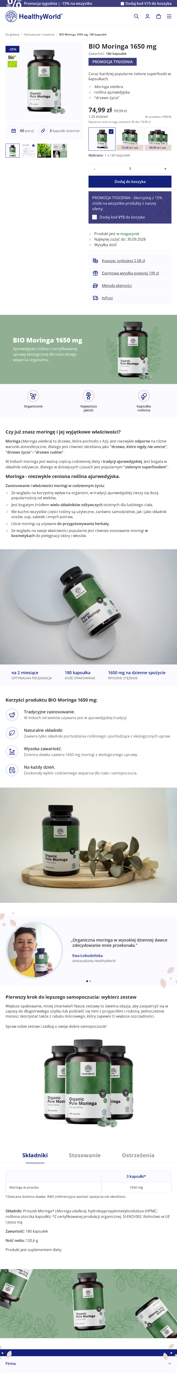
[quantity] (130, 168)
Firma (11, 1363)
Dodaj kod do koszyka (148, 3)
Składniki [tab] (35, 1155)
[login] (147, 16)
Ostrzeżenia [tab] (138, 1155)
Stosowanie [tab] (85, 1155)
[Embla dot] (87, 981)
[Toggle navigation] (169, 16)
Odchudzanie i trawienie (39, 34)
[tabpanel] (88, 1207)
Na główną (12, 34)
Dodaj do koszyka (130, 181)
